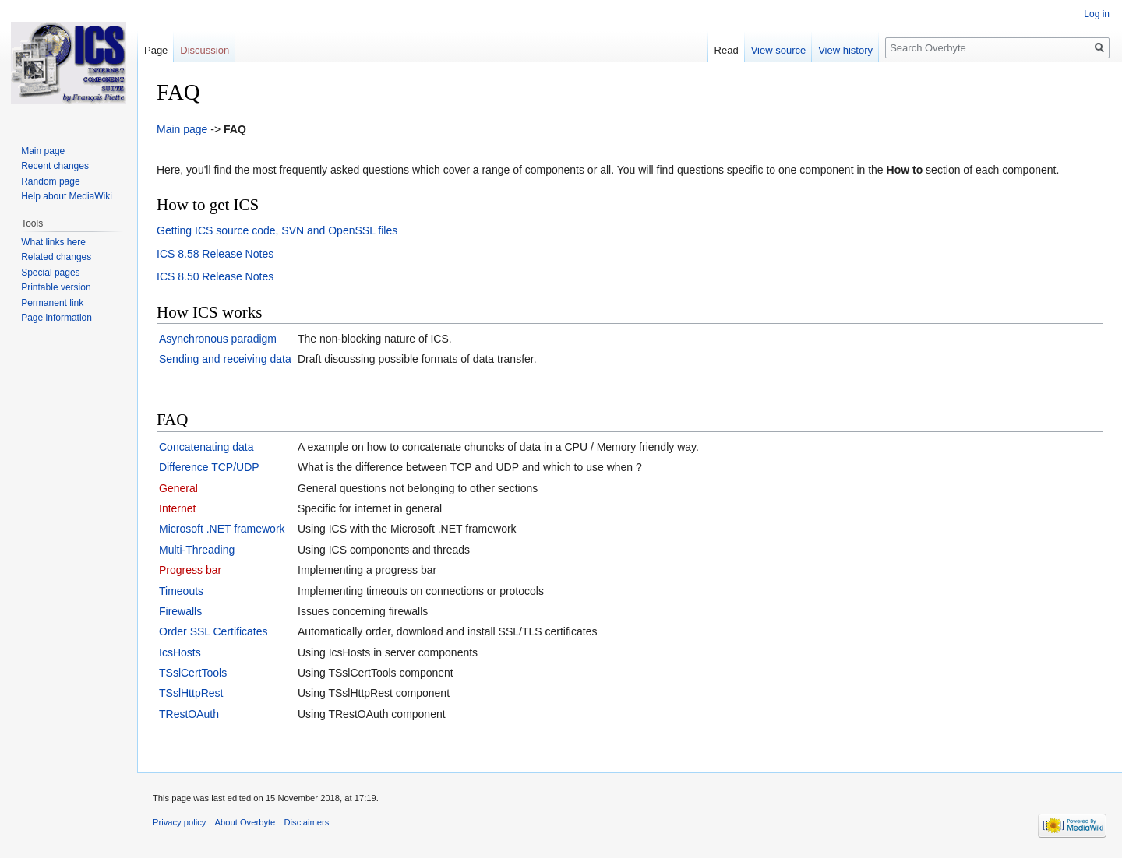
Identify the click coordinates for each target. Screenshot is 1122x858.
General (178, 488)
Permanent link (52, 302)
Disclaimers (307, 822)
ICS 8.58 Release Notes (215, 254)
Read (726, 50)
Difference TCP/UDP (209, 467)
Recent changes (55, 165)
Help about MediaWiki (66, 196)
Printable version (55, 287)
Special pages (50, 272)
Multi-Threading (197, 549)
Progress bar (190, 570)
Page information (56, 317)
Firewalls (180, 611)
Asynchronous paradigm (218, 338)
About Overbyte (245, 822)
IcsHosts (180, 652)
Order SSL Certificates (213, 631)
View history (845, 50)
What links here (53, 242)
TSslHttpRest (191, 693)
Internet (177, 508)
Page (156, 50)
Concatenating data (206, 447)
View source (778, 50)
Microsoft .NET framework (222, 528)
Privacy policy (179, 822)
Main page (182, 129)
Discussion (204, 50)
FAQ (235, 129)
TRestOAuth (189, 714)
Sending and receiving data (225, 359)
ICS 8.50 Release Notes (215, 276)
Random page (50, 181)
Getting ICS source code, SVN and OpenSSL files (277, 230)
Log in (1097, 14)
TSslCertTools (193, 672)
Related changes (56, 256)
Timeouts (181, 591)
